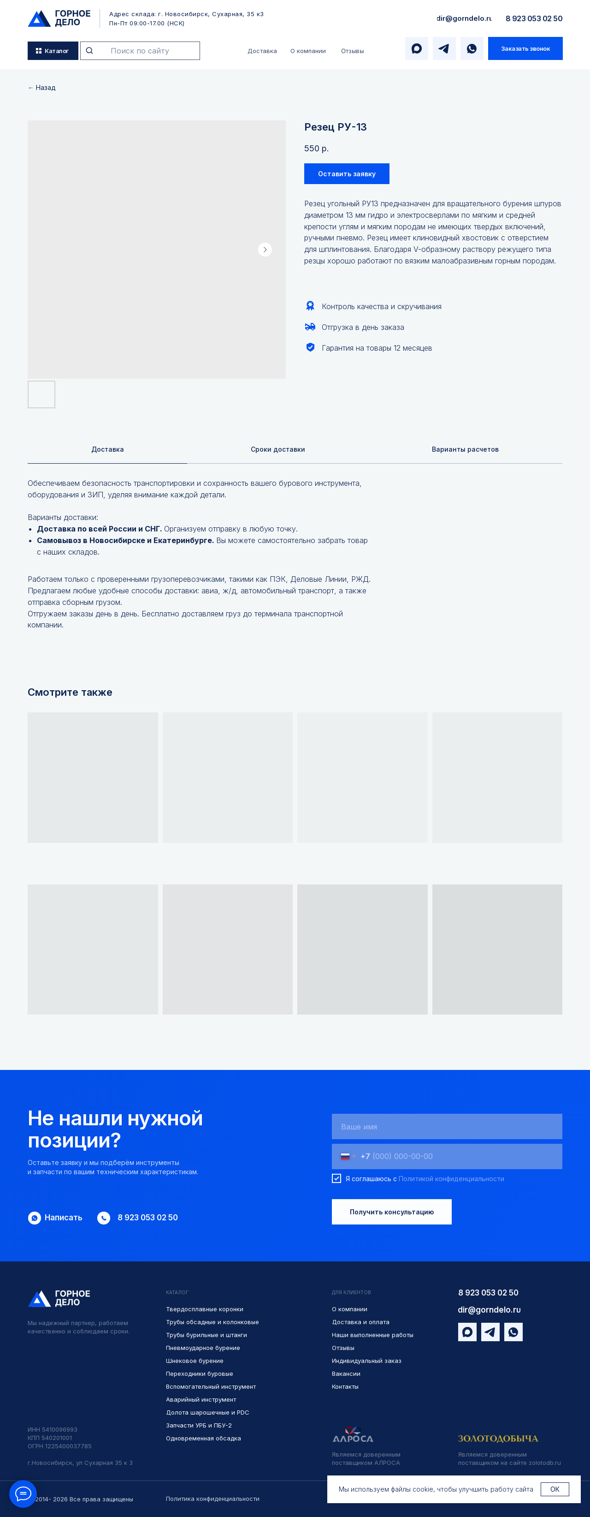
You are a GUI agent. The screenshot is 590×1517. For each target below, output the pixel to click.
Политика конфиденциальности (213, 1498)
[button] (525, 48)
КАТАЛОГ (177, 1293)
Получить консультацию (392, 1213)
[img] (59, 18)
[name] (447, 1128)
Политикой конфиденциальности (451, 1179)
